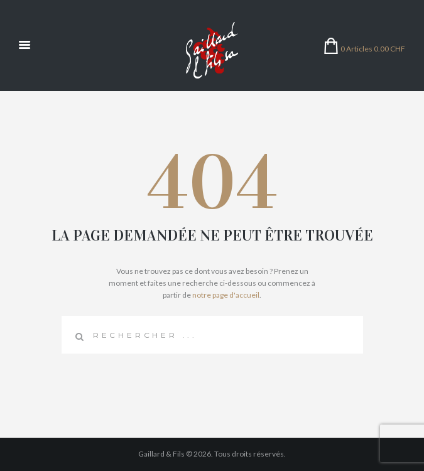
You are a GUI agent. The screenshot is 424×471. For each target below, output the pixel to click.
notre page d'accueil (225, 295)
